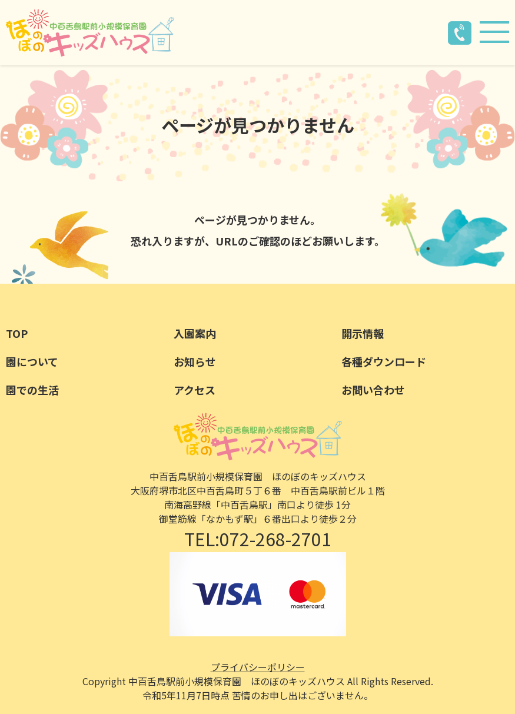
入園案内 (195, 333)
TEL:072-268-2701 (257, 539)
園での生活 (32, 389)
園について (32, 361)
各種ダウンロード (383, 361)
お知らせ (195, 361)
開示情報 (362, 333)
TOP (17, 333)
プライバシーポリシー (258, 667)
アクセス (194, 389)
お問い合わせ (373, 389)
